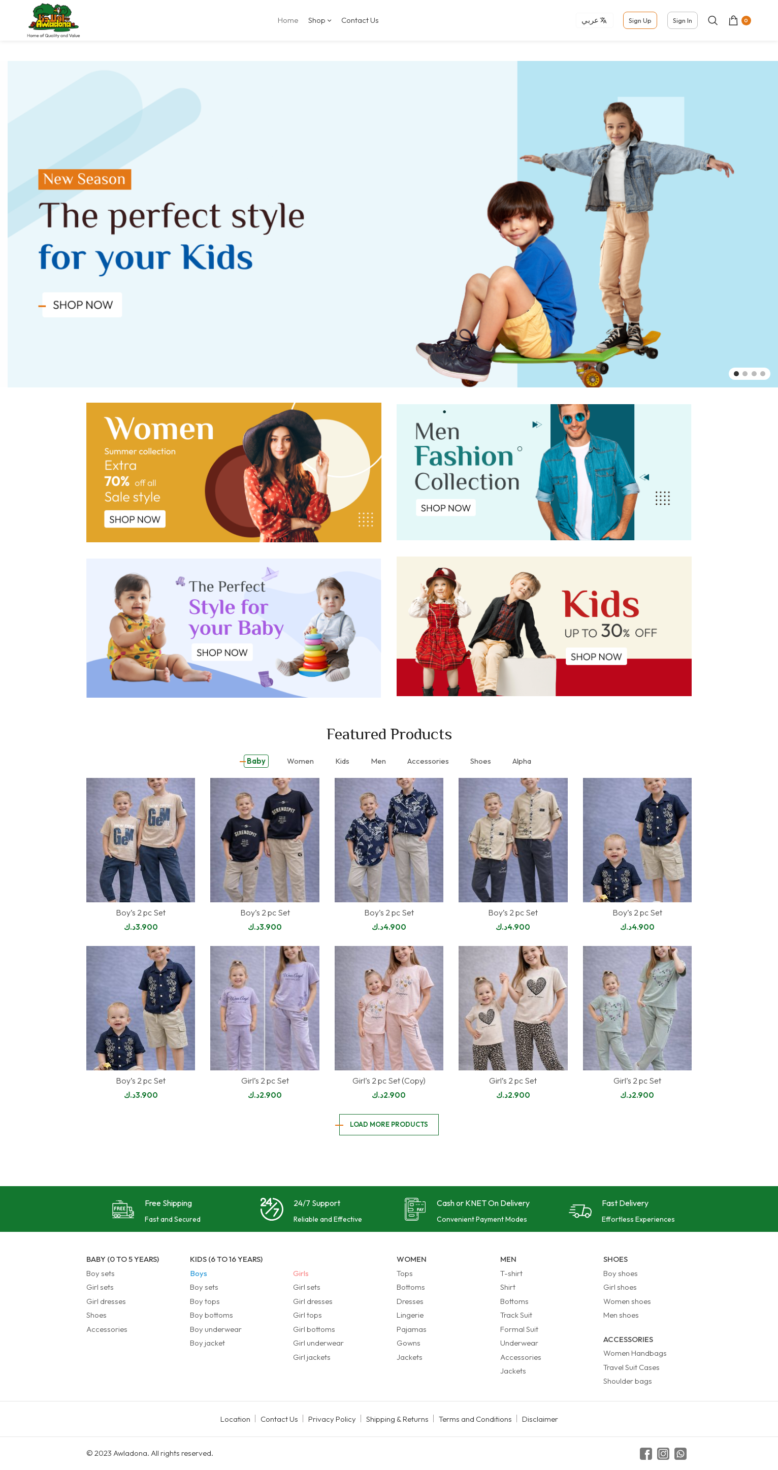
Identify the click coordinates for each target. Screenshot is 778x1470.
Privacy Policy (332, 1419)
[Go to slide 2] (745, 373)
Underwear (519, 1343)
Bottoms (411, 1287)
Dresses (410, 1301)
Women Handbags (635, 1353)
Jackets (410, 1357)
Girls (301, 1273)
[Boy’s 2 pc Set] (140, 840)
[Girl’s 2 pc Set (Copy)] (389, 1008)
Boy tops (205, 1301)
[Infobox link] (156, 1212)
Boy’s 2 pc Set (141, 912)
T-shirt (511, 1273)
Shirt (507, 1287)
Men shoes (621, 1315)
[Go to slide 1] (736, 373)
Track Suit (516, 1315)
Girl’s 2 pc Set (265, 1080)
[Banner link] (233, 472)
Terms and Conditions (475, 1419)
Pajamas (412, 1329)
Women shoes (627, 1301)
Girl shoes (620, 1287)
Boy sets (100, 1273)
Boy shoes (620, 1273)
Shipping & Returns (397, 1419)
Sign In (682, 20)
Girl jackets (312, 1357)
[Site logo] (53, 19)
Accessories (106, 1329)
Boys (198, 1273)
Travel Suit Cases (631, 1367)
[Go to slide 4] (762, 373)
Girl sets (100, 1287)
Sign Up (640, 20)
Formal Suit (519, 1329)
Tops (405, 1273)
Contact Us (279, 1419)
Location (235, 1419)
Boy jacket (207, 1343)
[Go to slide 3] (754, 373)
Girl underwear (318, 1343)
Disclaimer (540, 1419)
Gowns (408, 1343)
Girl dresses (106, 1301)
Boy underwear (216, 1329)
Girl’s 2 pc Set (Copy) (389, 1080)
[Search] (713, 20)
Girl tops (307, 1315)
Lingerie (410, 1315)
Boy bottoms (211, 1315)
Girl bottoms (314, 1329)
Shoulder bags (627, 1381)
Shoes (96, 1315)
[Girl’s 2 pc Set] (264, 1008)
